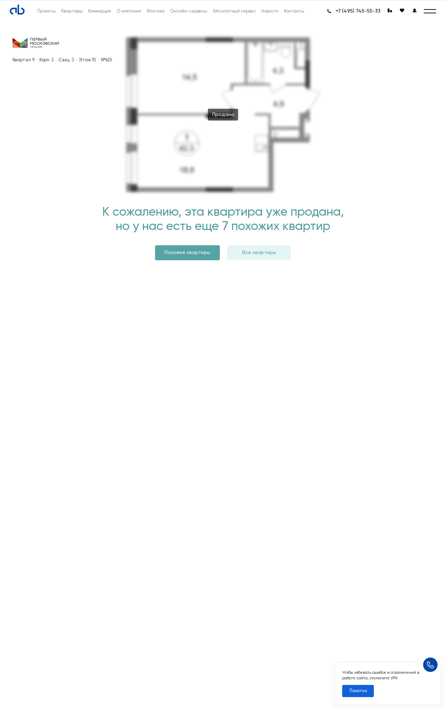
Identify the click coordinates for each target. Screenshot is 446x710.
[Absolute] (17, 9)
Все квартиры (259, 252)
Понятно (358, 690)
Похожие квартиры (187, 252)
